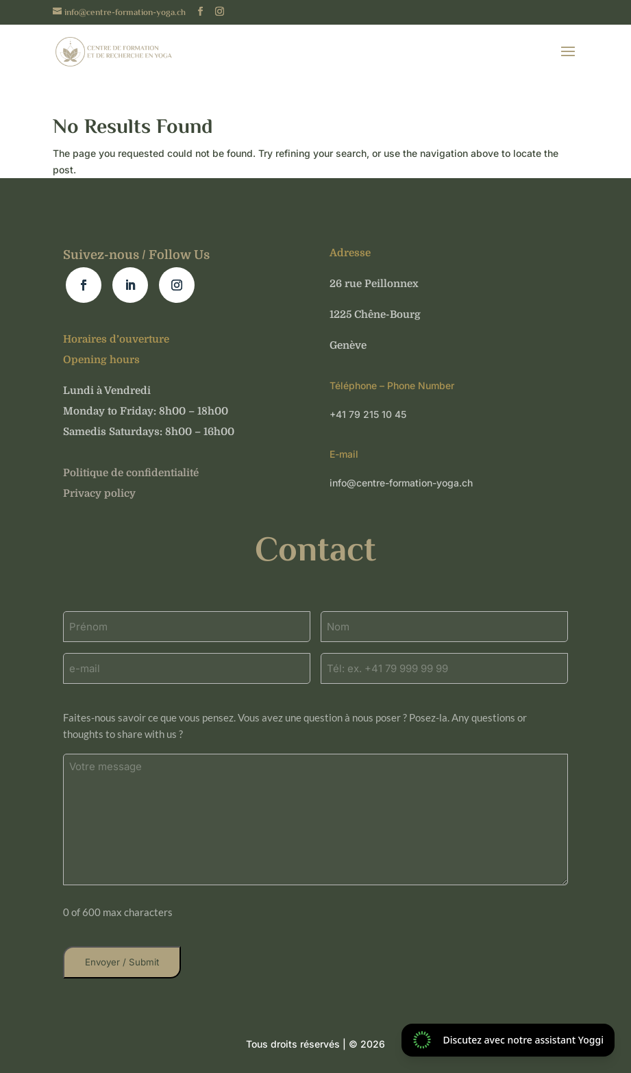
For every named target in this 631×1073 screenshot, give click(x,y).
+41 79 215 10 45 (368, 414)
